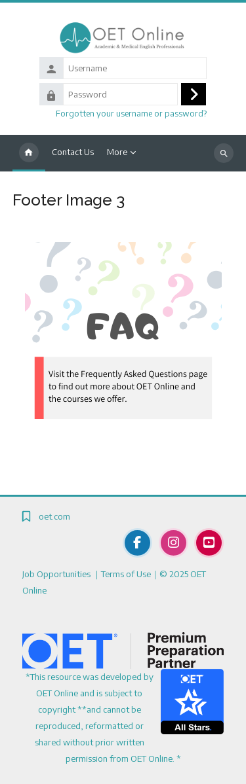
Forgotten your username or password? (131, 113)
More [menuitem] (117, 152)
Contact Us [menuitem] (73, 152)
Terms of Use (126, 574)
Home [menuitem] (28, 153)
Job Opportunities (57, 574)
